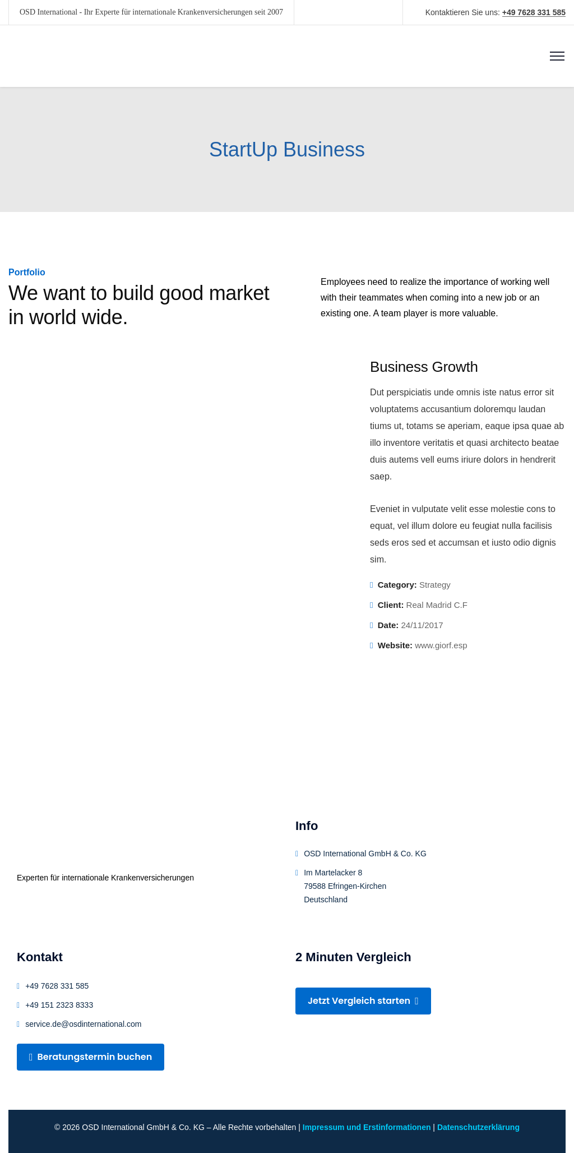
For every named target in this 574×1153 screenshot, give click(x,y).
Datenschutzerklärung (478, 1127)
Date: (388, 625)
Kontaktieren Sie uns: (495, 12)
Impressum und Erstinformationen (367, 1127)
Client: (391, 605)
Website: (395, 645)
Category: (397, 584)
